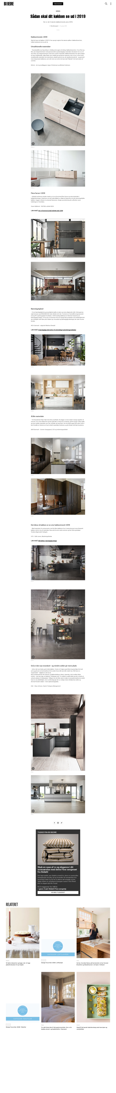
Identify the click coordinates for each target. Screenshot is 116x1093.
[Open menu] (111, 4)
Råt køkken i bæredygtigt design (47, 540)
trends (58, 30)
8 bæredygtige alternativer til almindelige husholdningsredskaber (57, 330)
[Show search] (106, 4)
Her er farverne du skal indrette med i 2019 (50, 210)
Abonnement (58, 3)
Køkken (58, 11)
